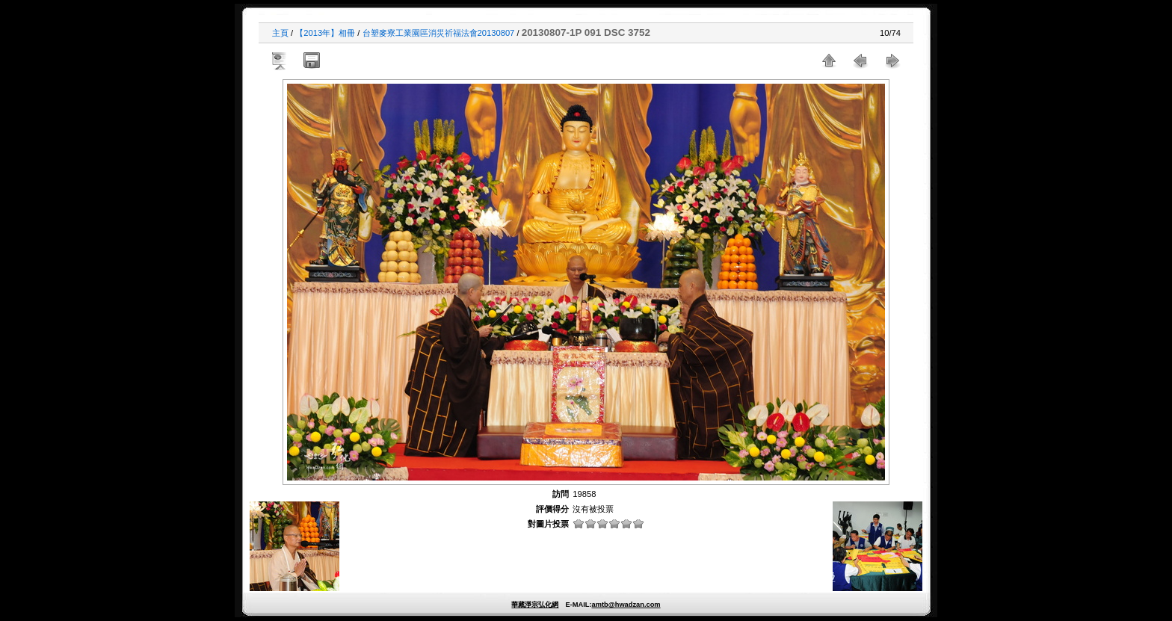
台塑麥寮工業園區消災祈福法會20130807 (439, 32)
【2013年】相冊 (325, 32)
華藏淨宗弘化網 (534, 604)
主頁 (280, 32)
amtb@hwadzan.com (625, 604)
